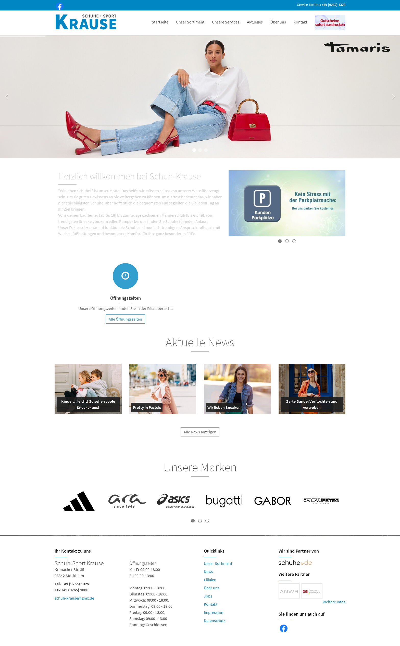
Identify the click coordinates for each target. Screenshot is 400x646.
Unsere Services (225, 22)
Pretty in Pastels (147, 408)
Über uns (278, 22)
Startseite (160, 22)
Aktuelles (255, 22)
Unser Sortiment (190, 22)
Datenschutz (214, 620)
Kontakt (300, 22)
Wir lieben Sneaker (223, 408)
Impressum (213, 612)
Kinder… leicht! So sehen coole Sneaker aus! (87, 405)
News (208, 571)
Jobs (208, 596)
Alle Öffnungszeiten (125, 321)
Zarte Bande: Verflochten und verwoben (310, 405)
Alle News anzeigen (200, 434)
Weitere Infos (334, 601)
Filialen (210, 579)
